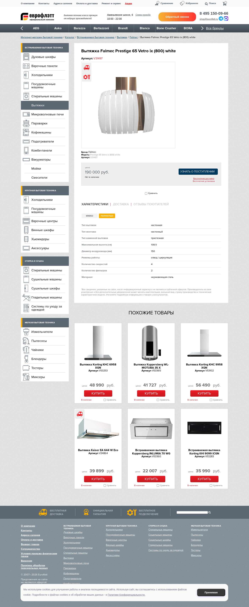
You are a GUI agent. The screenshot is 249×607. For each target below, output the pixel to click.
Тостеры (37, 368)
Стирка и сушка (34, 261)
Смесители (39, 178)
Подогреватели (42, 141)
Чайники (37, 350)
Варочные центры (44, 221)
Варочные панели (44, 66)
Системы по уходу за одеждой (46, 308)
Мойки (36, 168)
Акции (128, 3)
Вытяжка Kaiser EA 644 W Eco (98, 450)
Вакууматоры (41, 159)
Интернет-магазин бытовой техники (42, 37)
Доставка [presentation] (121, 204)
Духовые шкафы (43, 57)
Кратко (89, 216)
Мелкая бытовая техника (40, 322)
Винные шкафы (42, 230)
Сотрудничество (30, 548)
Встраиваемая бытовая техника (95, 37)
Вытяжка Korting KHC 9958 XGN (204, 366)
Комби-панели (41, 150)
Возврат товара (30, 544)
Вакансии (26, 560)
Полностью (107, 216)
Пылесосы (39, 341)
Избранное (192, 3)
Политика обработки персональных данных (34, 567)
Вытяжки (122, 37)
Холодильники (42, 75)
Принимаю (211, 592)
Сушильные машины (46, 279)
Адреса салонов (62, 3)
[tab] (96, 204)
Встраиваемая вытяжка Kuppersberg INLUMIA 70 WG (151, 451)
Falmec (134, 37)
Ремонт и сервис (111, 3)
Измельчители (42, 332)
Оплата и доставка (87, 3)
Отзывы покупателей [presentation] (151, 204)
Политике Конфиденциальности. (126, 594)
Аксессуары (40, 248)
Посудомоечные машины (43, 85)
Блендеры (38, 359)
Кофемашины (41, 132)
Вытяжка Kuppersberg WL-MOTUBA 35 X (151, 366)
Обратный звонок (177, 16)
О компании (27, 3)
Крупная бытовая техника (40, 190)
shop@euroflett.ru (209, 19)
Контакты (43, 3)
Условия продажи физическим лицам (39, 555)
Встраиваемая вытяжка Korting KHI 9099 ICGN (204, 451)
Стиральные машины (46, 96)
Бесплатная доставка (203, 178)
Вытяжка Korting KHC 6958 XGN (98, 366)
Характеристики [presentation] (95, 204)
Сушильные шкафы (45, 288)
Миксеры (38, 377)
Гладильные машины (46, 297)
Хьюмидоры (40, 239)
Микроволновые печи (47, 114)
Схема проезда (143, 15)
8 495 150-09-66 (214, 13)
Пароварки (39, 123)
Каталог (69, 37)
